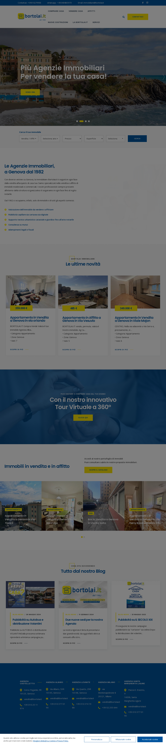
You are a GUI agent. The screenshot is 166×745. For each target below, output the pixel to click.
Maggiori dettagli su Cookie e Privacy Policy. (51, 741)
